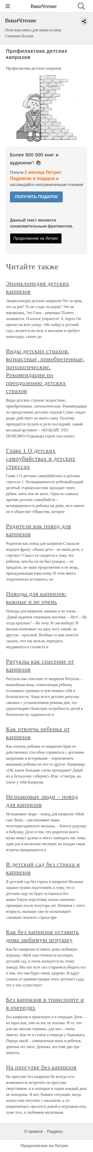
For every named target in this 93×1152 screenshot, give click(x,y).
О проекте (33, 1131)
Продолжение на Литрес (36, 238)
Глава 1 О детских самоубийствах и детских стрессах (40, 458)
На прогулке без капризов (41, 1067)
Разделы (55, 1131)
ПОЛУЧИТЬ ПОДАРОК (36, 197)
